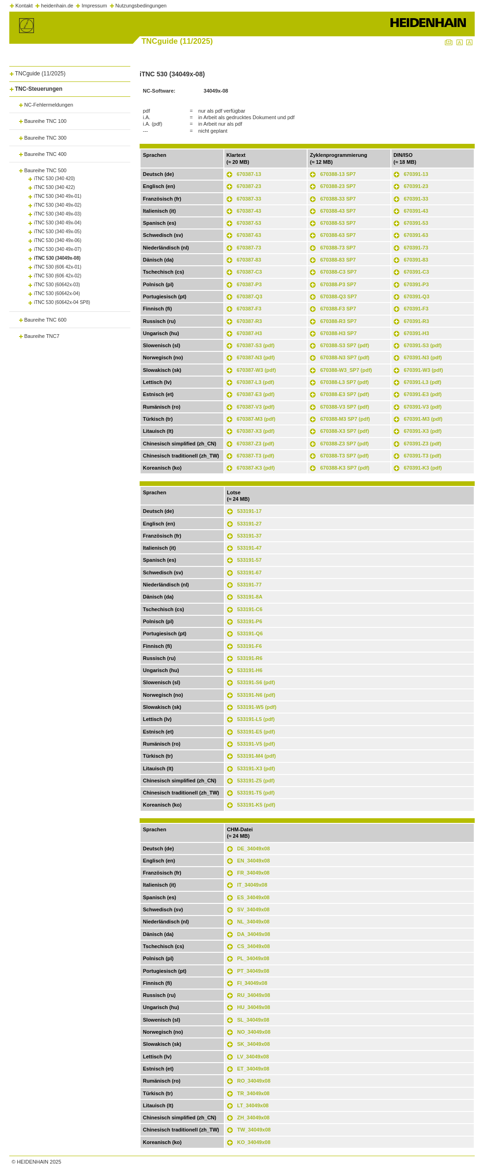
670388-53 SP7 (338, 223)
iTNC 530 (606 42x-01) (57, 266)
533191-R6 (249, 658)
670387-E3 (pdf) (256, 394)
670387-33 (249, 199)
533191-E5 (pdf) (256, 731)
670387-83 (249, 260)
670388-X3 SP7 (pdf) (344, 431)
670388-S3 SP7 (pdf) (344, 345)
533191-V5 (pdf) (256, 744)
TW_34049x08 (254, 1129)
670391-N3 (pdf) (423, 357)
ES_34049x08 (253, 897)
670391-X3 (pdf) (423, 431)
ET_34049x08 (253, 1068)
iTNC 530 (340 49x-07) (57, 249)
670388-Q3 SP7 (338, 296)
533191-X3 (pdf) (256, 768)
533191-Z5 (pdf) (256, 780)
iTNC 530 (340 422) (54, 187)
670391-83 (416, 260)
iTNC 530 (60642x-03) (57, 284)
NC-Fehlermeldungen (48, 105)
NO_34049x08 (254, 1032)
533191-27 (249, 523)
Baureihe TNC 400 (45, 154)
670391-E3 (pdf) (423, 394)
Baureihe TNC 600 (45, 320)
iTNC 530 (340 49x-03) (57, 213)
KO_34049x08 (254, 1142)
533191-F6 (249, 646)
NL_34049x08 (253, 921)
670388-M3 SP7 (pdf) (345, 419)
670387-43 (249, 211)
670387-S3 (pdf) (256, 345)
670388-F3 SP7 (338, 308)
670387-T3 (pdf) (256, 455)
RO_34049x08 (254, 1081)
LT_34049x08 (253, 1105)
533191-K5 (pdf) (256, 805)
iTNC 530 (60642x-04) (57, 293)
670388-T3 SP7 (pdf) (344, 455)
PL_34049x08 (253, 958)
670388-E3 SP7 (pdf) (344, 394)
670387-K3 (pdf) (256, 468)
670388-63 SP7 (338, 235)
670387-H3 (249, 333)
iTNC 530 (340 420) (54, 178)
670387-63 (249, 235)
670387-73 (249, 247)
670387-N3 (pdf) (256, 357)
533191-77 (249, 584)
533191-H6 (249, 670)
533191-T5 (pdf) (256, 792)
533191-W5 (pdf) (256, 707)
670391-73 (416, 247)
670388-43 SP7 (338, 211)
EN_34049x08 (253, 860)
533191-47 (249, 548)
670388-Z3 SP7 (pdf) (344, 443)
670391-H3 (416, 333)
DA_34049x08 (253, 934)
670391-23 (416, 186)
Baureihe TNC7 (42, 336)
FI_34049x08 (252, 983)
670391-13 (416, 174)
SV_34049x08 (253, 909)
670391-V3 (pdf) (423, 407)
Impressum (94, 5)
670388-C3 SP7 (338, 272)
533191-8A (249, 596)
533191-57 (249, 560)
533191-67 (249, 572)
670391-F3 (416, 308)
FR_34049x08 (253, 872)
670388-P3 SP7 (338, 284)
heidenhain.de (57, 5)
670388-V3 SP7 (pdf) (344, 407)
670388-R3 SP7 (338, 321)
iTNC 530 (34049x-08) (57, 258)
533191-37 (249, 536)
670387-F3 (249, 308)
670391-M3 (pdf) (423, 419)
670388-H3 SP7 (338, 333)
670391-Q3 (417, 296)
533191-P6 (249, 621)
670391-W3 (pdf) (423, 370)
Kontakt (24, 5)
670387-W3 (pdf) (256, 370)
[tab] (69, 72)
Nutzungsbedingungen (141, 5)
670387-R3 (249, 321)
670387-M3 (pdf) (256, 419)
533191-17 (249, 511)
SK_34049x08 (253, 1044)
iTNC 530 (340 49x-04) (57, 222)
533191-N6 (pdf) (256, 695)
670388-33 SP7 (338, 199)
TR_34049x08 (253, 1093)
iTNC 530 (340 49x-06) (57, 240)
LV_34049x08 (253, 1056)
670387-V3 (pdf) (256, 407)
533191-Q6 (250, 633)
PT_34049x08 (253, 971)
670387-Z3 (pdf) (256, 443)
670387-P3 (249, 284)
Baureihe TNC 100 (45, 121)
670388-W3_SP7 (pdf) (346, 370)
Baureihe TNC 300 (45, 138)
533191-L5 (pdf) (256, 719)
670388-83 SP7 (338, 260)
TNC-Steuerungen (38, 89)
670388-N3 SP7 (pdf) (345, 357)
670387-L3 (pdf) (256, 382)
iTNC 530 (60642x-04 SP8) (62, 302)
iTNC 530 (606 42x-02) (57, 275)
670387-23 (249, 186)
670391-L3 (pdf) (423, 382)
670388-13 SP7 (338, 174)
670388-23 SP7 (338, 186)
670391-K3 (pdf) (423, 468)
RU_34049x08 (253, 995)
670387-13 (249, 174)
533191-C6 (249, 609)
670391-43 (416, 211)
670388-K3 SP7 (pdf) (345, 468)
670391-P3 (416, 284)
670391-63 (416, 235)
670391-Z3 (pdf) (423, 443)
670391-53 (416, 223)
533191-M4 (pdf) (256, 756)
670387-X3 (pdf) (256, 431)
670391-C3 (416, 272)
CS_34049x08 (253, 946)
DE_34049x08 (253, 848)
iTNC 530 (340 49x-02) (57, 205)
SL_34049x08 (253, 1020)
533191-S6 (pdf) (256, 682)
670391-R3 (416, 321)
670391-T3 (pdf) (423, 455)
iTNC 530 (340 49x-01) (57, 196)
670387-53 (249, 223)
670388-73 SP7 (338, 247)
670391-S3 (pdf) (423, 345)
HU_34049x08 (253, 1007)
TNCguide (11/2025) (40, 73)
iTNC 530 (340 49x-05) (57, 231)
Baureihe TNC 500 (45, 170)
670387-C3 (249, 272)
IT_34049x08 (252, 885)
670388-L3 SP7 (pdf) (344, 382)
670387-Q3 (249, 296)
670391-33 (416, 199)
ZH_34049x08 (253, 1117)
